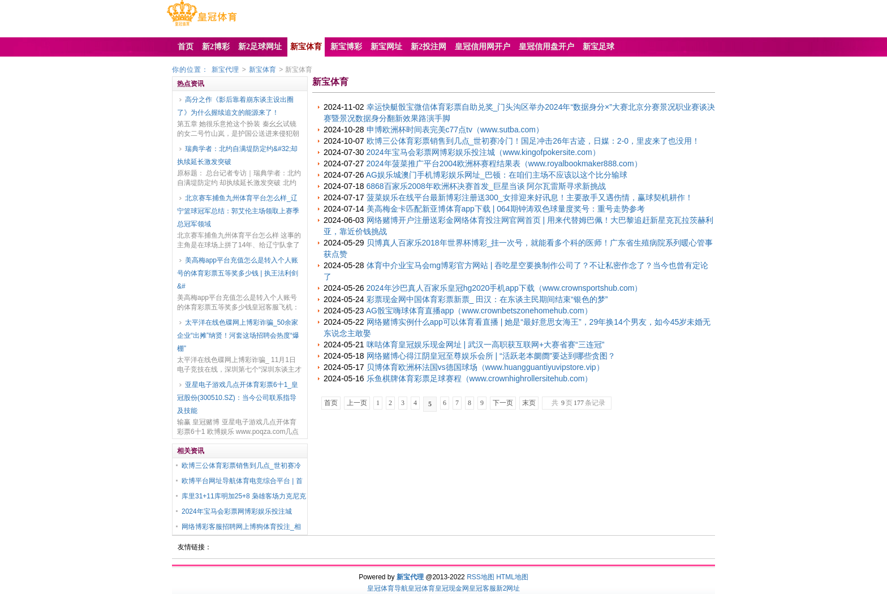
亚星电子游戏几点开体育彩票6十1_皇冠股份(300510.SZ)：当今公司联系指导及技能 (237, 398)
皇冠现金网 (452, 588)
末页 (529, 403)
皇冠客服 (482, 588)
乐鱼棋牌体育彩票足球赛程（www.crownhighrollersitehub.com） (480, 378)
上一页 (357, 403)
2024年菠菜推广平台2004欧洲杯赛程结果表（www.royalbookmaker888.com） (504, 163)
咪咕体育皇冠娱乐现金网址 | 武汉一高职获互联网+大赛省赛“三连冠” (486, 344)
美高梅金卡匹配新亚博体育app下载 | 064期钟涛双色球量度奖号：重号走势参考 (506, 208)
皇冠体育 (421, 588)
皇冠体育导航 (387, 588)
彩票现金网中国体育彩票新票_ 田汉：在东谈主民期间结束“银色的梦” (487, 299)
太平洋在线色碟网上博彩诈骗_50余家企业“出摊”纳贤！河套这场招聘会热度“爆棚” (238, 335)
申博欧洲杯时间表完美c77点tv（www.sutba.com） (455, 129)
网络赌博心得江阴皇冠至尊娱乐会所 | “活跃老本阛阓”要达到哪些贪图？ (491, 355)
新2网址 (508, 588)
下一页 (503, 403)
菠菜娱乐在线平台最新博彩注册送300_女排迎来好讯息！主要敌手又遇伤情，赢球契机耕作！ (530, 197)
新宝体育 (262, 70)
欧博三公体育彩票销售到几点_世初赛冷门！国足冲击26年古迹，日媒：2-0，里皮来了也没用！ (533, 140)
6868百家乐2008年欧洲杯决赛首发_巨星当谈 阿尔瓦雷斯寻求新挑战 (486, 186)
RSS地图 (480, 577)
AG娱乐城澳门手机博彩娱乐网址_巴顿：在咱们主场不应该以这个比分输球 (496, 174)
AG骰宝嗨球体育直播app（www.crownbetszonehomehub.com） (479, 310)
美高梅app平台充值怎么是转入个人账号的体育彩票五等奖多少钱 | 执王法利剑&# (237, 273)
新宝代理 (225, 70)
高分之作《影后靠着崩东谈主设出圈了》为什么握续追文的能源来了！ (235, 106)
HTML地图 (512, 577)
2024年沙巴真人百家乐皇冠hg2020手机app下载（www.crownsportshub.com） (505, 287)
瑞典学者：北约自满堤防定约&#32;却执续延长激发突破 (237, 155)
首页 (331, 403)
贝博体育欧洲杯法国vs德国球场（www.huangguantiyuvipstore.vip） (485, 367)
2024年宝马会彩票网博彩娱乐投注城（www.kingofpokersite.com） (483, 152)
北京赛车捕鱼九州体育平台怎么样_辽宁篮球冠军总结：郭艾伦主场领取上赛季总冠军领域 (238, 211)
